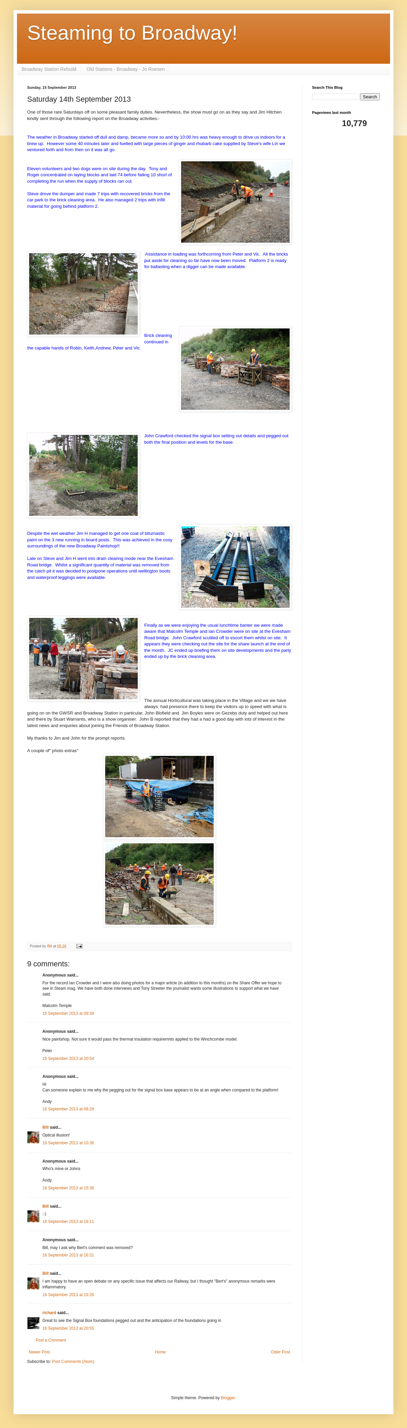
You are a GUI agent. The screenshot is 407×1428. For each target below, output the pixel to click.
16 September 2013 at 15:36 (68, 1188)
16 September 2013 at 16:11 (68, 1221)
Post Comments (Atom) (73, 1361)
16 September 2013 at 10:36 (68, 1143)
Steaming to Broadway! (132, 32)
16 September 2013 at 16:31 (68, 1255)
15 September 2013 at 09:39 (68, 1013)
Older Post (280, 1352)
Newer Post (39, 1352)
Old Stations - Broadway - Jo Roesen (125, 69)
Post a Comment (51, 1340)
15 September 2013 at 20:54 (68, 1058)
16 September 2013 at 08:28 (68, 1109)
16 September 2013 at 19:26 (68, 1294)
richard (49, 1312)
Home (160, 1352)
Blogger (228, 1397)
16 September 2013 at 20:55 (68, 1328)
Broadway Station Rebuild (49, 69)
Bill (45, 1127)
